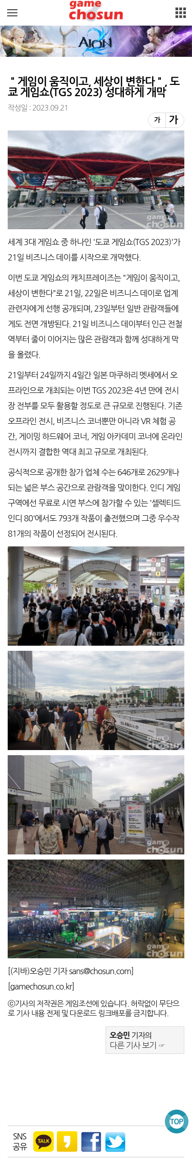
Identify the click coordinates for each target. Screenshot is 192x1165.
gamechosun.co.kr (41, 986)
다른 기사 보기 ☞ (137, 1045)
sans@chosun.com (100, 971)
